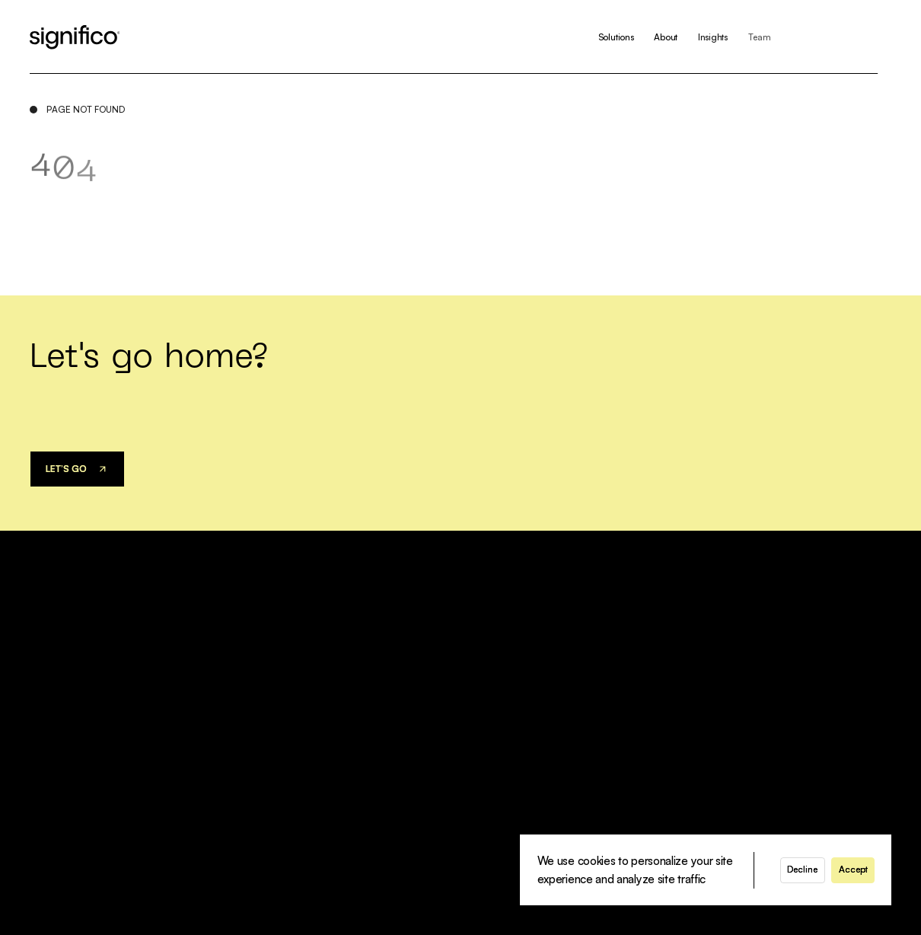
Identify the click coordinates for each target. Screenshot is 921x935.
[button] (802, 870)
